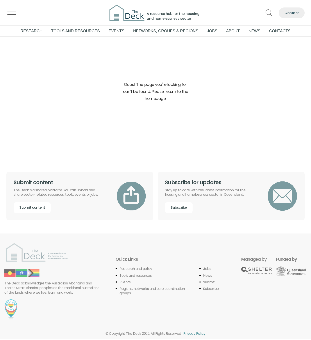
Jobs (212, 31)
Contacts (280, 31)
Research (31, 31)
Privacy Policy (195, 334)
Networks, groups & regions (165, 31)
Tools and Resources (75, 31)
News (254, 31)
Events (116, 31)
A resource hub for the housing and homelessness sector (174, 16)
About (233, 31)
